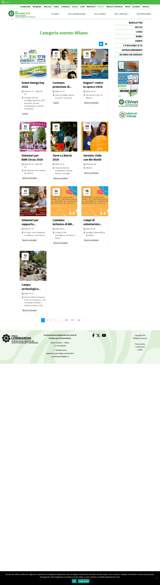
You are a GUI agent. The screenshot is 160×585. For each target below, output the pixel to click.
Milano (101, 6)
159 (72, 320)
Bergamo (37, 6)
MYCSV (138, 27)
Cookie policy (140, 347)
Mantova (91, 6)
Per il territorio (120, 14)
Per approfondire (144, 14)
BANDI (139, 36)
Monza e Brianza (114, 6)
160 (78, 320)
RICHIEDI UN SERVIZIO (131, 54)
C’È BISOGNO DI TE (132, 45)
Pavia (127, 6)
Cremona (65, 6)
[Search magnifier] (158, 2)
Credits (140, 350)
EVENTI (138, 41)
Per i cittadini (99, 14)
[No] (156, 578)
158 (66, 320)
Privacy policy (140, 344)
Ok (74, 581)
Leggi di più (83, 581)
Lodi (82, 6)
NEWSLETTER (135, 22)
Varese (145, 6)
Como (56, 6)
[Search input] (80, 2)
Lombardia (25, 6)
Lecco (75, 6)
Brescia (47, 6)
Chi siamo (55, 14)
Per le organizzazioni (76, 14)
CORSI (139, 31)
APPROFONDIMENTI (132, 50)
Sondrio (136, 6)
